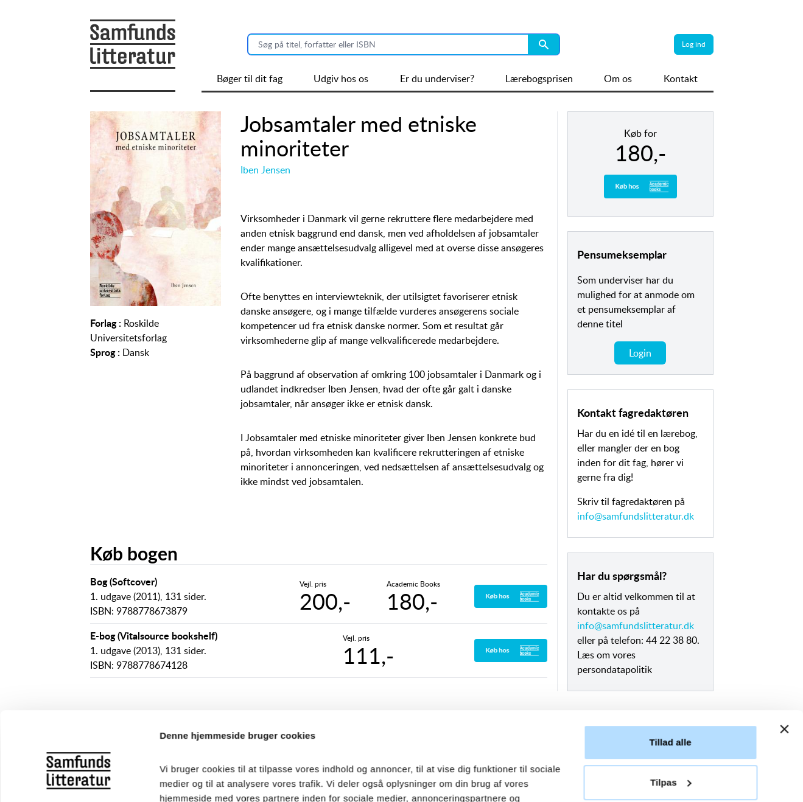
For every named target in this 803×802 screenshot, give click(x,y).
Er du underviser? (437, 78)
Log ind (694, 44)
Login (640, 353)
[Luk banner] (784, 646)
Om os (618, 78)
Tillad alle (670, 659)
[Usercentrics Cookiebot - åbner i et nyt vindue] (79, 778)
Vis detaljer (184, 778)
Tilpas (671, 699)
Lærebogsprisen (539, 78)
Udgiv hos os (341, 78)
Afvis (670, 739)
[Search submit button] (543, 44)
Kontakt (681, 78)
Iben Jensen (265, 169)
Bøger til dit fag (249, 78)
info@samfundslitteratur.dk (635, 516)
